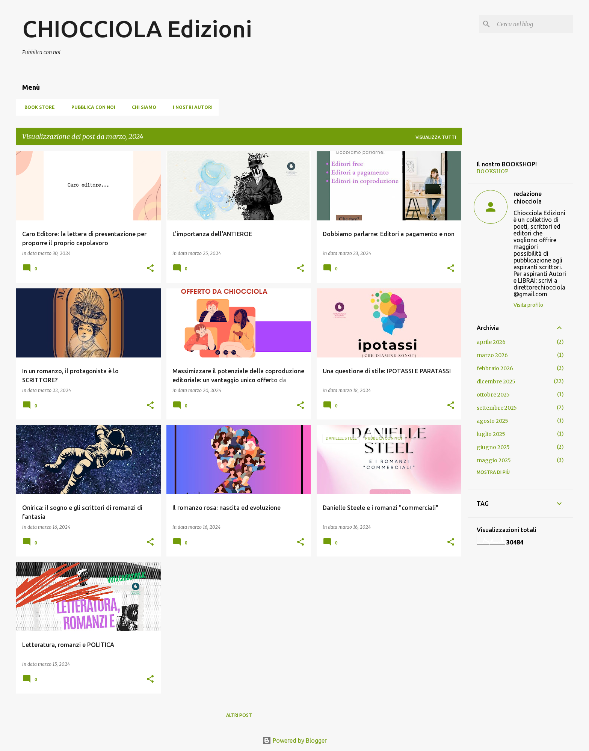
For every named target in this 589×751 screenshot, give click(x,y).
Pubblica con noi (91, 107)
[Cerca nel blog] (533, 24)
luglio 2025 (491, 434)
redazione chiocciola (527, 197)
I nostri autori (190, 107)
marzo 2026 (492, 355)
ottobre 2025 (493, 394)
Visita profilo (528, 305)
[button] (150, 269)
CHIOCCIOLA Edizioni (137, 28)
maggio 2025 (494, 460)
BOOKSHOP (493, 171)
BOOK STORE (37, 107)
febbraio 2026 (495, 368)
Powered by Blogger (294, 740)
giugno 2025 (493, 447)
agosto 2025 (492, 421)
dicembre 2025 (496, 381)
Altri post (239, 715)
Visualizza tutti (435, 137)
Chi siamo (142, 107)
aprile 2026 (491, 342)
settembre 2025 (497, 407)
